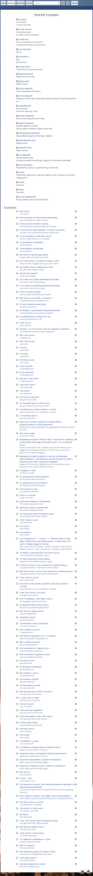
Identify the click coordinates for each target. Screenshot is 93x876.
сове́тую (41, 261)
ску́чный (26, 403)
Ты (20, 242)
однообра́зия (37, 310)
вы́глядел (27, 666)
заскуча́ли (60, 230)
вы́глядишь (27, 242)
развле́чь (66, 796)
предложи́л (26, 442)
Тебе (21, 292)
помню (25, 552)
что (47, 230)
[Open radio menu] (82, 871)
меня (39, 304)
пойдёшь (31, 598)
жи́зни (57, 310)
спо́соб (54, 796)
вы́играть (44, 459)
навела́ (31, 304)
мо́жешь (39, 583)
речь (25, 230)
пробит (37, 223)
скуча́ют (36, 796)
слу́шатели (32, 559)
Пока (21, 495)
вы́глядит (27, 623)
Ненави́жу (23, 617)
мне (64, 541)
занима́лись (55, 329)
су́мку (68, 459)
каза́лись (33, 501)
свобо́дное (49, 784)
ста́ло (26, 341)
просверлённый (27, 140)
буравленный (26, 73)
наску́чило (34, 439)
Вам (21, 642)
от (30, 310)
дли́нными (44, 279)
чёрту (59, 541)
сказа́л (26, 808)
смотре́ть (43, 439)
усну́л (41, 802)
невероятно (34, 864)
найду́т (48, 796)
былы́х (40, 424)
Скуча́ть (22, 778)
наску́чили (28, 648)
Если (21, 261)
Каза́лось (23, 329)
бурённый (24, 81)
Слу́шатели (24, 501)
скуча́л (24, 347)
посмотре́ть (47, 442)
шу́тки (46, 648)
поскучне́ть (25, 66)
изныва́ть (24, 56)
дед (52, 421)
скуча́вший (24, 154)
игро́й (49, 753)
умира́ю (24, 470)
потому (31, 565)
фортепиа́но (39, 747)
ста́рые (39, 648)
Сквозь (22, 223)
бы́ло (26, 360)
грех (30, 778)
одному (36, 292)
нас (30, 279)
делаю (52, 636)
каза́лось (27, 673)
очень (26, 421)
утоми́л (26, 279)
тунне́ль (44, 223)
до (30, 611)
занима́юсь (26, 747)
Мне (21, 211)
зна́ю (38, 298)
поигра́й (29, 236)
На (20, 605)
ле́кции (25, 605)
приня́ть (47, 583)
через (35, 513)
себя (60, 796)
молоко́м (43, 461)
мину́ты (32, 716)
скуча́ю (32, 495)
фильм (57, 565)
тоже (26, 335)
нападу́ (35, 544)
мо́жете (37, 409)
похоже (28, 520)
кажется (28, 577)
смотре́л (45, 565)
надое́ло (34, 273)
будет (43, 598)
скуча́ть (23, 19)
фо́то (55, 442)
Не (20, 552)
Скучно (43, 538)
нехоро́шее (56, 759)
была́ (30, 230)
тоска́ (21, 172)
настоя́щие (42, 541)
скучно (27, 211)
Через (22, 716)
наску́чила (28, 217)
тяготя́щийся (26, 164)
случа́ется (46, 759)
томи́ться (24, 39)
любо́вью (65, 329)
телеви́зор (69, 439)
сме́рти (34, 827)
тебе (26, 261)
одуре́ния (38, 710)
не (25, 292)
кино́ (57, 261)
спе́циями (53, 461)
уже (23, 366)
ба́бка (58, 421)
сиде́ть (36, 851)
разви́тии (64, 583)
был (32, 223)
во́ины (50, 541)
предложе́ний (36, 787)
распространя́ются (27, 424)
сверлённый (25, 147)
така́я (34, 230)
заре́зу (34, 611)
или (44, 267)
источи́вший (25, 95)
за (73, 784)
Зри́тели (23, 507)
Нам (21, 526)
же (23, 236)
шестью (51, 456)
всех (45, 316)
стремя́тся (28, 541)
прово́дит (67, 784)
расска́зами (54, 279)
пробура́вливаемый (29, 133)
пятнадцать (43, 513)
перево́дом (24, 787)
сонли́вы (39, 267)
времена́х (48, 424)
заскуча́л (29, 366)
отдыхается (29, 538)
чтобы (37, 459)
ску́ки (33, 470)
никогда (27, 691)
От (20, 559)
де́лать (48, 298)
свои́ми (36, 279)
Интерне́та (34, 456)
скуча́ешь (27, 415)
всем (37, 476)
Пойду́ (29, 544)
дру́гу (45, 254)
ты (25, 598)
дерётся (43, 456)
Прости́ (34, 403)
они (42, 796)
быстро (26, 273)
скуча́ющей (38, 242)
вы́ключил (59, 439)
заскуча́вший (26, 88)
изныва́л (25, 310)
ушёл (35, 489)
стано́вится (29, 629)
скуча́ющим (38, 248)
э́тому (67, 538)
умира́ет (27, 741)
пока (45, 329)
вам (25, 409)
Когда (22, 753)
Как (21, 538)
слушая (40, 421)
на (35, 304)
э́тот (52, 565)
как (46, 421)
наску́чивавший (27, 196)
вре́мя (57, 784)
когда (32, 267)
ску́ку (44, 304)
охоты (22, 445)
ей (30, 605)
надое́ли (34, 254)
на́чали (40, 559)
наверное (27, 839)
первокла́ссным (26, 461)
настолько (48, 552)
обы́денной (49, 310)
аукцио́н (59, 459)
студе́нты (28, 796)
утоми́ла (39, 316)
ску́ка (21, 182)
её (49, 421)
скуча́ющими (61, 456)
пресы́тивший (26, 123)
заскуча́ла (29, 372)
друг (41, 254)
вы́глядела (28, 685)
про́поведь (53, 217)
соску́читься (25, 29)
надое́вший (25, 105)
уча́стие (54, 583)
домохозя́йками (26, 459)
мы (51, 230)
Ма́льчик (55, 538)
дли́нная (41, 230)
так (36, 571)
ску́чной (35, 679)
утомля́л (26, 285)
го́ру (28, 223)
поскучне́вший (26, 115)
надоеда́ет (35, 636)
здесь (34, 415)
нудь (21, 189)
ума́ (24, 697)
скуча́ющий (25, 49)
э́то (25, 845)
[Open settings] (88, 871)
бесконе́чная (41, 217)
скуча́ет (26, 735)
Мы (20, 254)
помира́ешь (37, 839)
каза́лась (27, 679)
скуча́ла (39, 329)
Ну (20, 236)
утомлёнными (44, 501)
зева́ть (47, 559)
